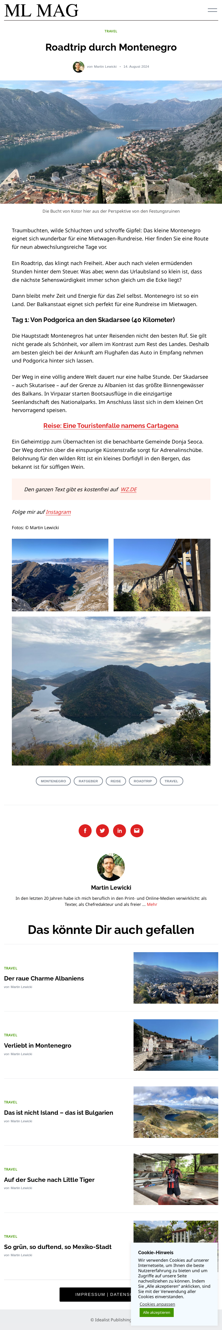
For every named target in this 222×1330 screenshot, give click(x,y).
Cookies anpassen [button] (157, 1304)
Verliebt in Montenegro (39, 1044)
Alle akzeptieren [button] (156, 1312)
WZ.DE (128, 489)
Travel (171, 781)
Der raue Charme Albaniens (46, 977)
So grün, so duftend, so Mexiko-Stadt (59, 1246)
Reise (116, 781)
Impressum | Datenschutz (111, 1294)
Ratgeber (88, 781)
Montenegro (53, 781)
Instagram (58, 511)
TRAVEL (111, 31)
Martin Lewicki (105, 66)
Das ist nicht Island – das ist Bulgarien (61, 1112)
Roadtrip (143, 781)
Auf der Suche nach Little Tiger (51, 1179)
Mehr (152, 904)
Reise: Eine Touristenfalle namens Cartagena (111, 425)
